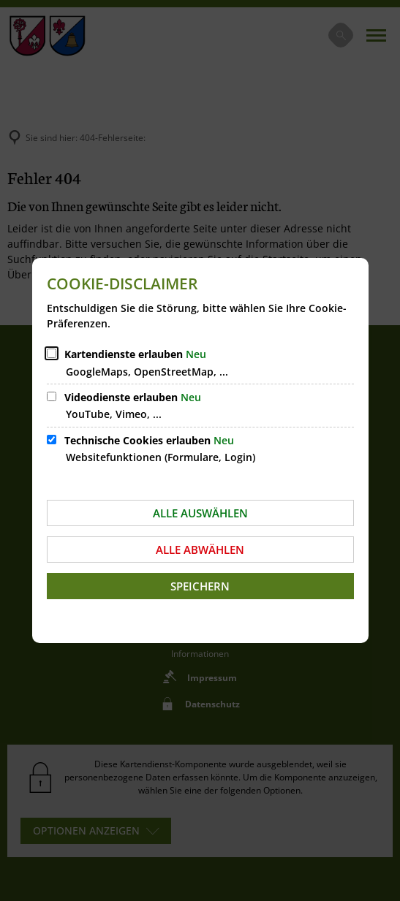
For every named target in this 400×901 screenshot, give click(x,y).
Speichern (200, 586)
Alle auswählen (200, 513)
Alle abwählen (200, 549)
